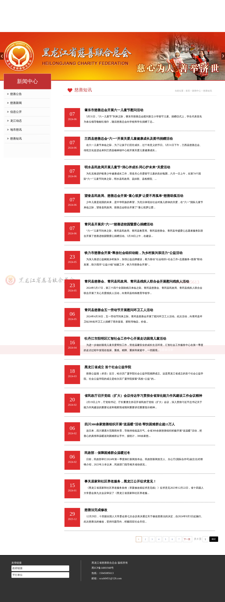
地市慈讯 (14, 129)
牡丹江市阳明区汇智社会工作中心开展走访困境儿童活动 (126, 338)
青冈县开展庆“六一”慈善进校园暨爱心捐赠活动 (119, 224)
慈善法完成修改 (96, 510)
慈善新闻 (14, 102)
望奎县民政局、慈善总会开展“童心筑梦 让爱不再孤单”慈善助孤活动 (134, 196)
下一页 (187, 539)
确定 (214, 539)
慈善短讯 (14, 138)
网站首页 (70, 27)
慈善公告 (14, 94)
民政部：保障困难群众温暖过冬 (108, 453)
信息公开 (14, 111)
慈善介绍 (94, 27)
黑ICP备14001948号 (103, 563)
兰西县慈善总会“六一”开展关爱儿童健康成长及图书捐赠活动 (128, 138)
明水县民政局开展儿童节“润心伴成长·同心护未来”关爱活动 (128, 167)
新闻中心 (118, 27)
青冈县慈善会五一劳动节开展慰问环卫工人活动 (119, 310)
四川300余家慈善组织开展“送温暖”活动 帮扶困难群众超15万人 (130, 424)
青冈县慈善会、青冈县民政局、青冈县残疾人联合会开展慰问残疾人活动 (137, 281)
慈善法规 (142, 27)
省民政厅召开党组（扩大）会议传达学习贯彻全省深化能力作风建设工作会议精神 (144, 396)
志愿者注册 (166, 27)
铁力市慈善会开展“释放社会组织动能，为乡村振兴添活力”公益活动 (134, 253)
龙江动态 (14, 120)
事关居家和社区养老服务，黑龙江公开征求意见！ (121, 481)
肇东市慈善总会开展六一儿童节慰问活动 (113, 110)
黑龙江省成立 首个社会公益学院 (108, 367)
